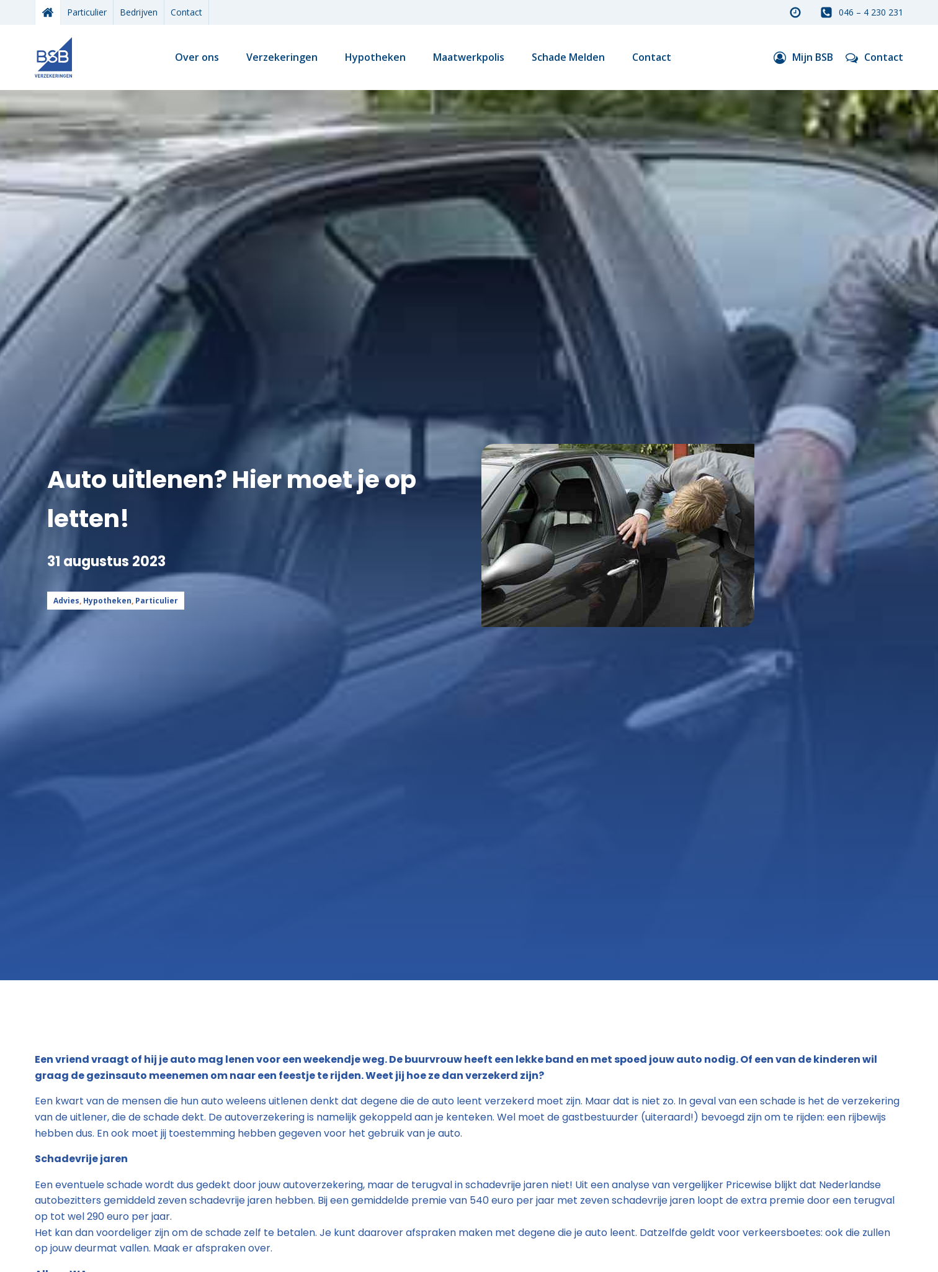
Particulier (87, 12)
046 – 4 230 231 (871, 12)
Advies (66, 600)
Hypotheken (375, 57)
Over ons (197, 57)
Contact (186, 12)
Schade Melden (568, 57)
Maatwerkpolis (468, 57)
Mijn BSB (812, 57)
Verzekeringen (282, 57)
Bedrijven (139, 12)
